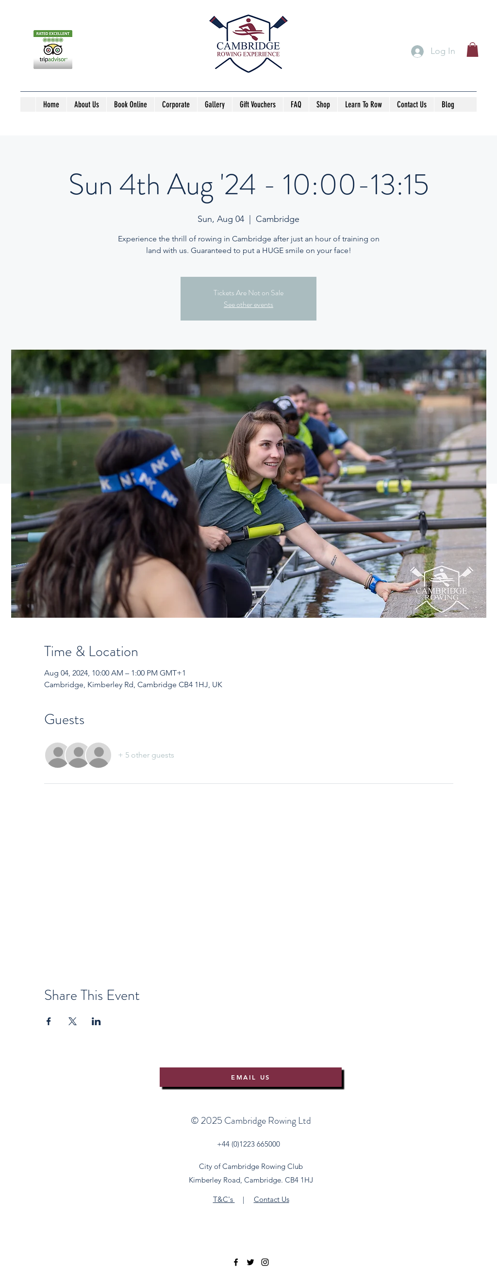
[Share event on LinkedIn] (96, 1021)
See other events (248, 304)
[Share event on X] (72, 1021)
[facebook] (236, 1262)
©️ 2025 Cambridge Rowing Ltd (251, 1121)
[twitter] (250, 1262)
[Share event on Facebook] (48, 1021)
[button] (472, 49)
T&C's (224, 1199)
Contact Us (271, 1199)
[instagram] (265, 1262)
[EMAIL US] (251, 1077)
